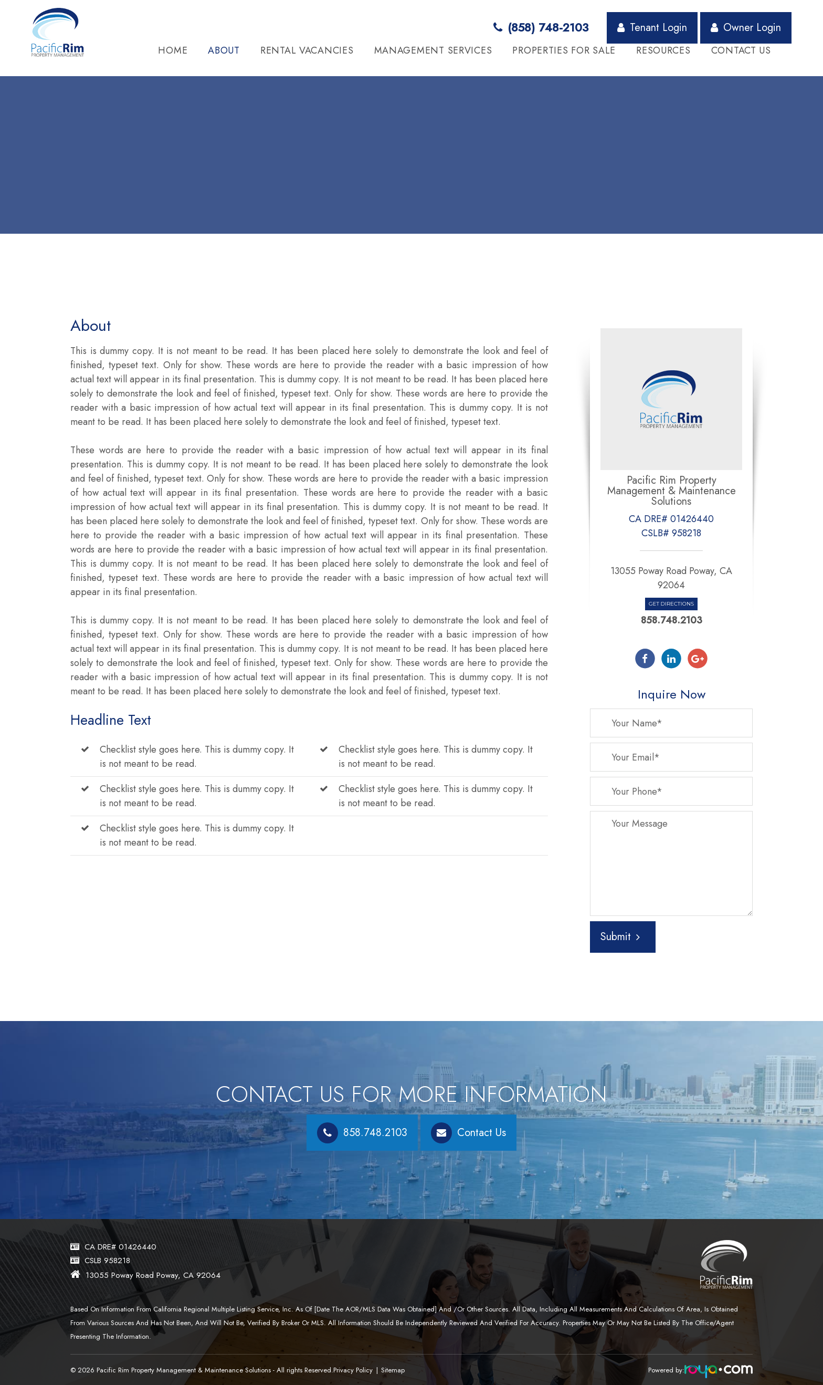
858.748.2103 (671, 620)
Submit (620, 936)
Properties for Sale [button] (564, 50)
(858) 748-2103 (540, 27)
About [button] (224, 50)
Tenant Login (652, 27)
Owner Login (746, 27)
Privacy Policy (355, 1370)
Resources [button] (663, 50)
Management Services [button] (433, 50)
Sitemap (398, 1370)
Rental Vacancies (307, 50)
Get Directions (671, 603)
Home (172, 50)
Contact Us (741, 50)
